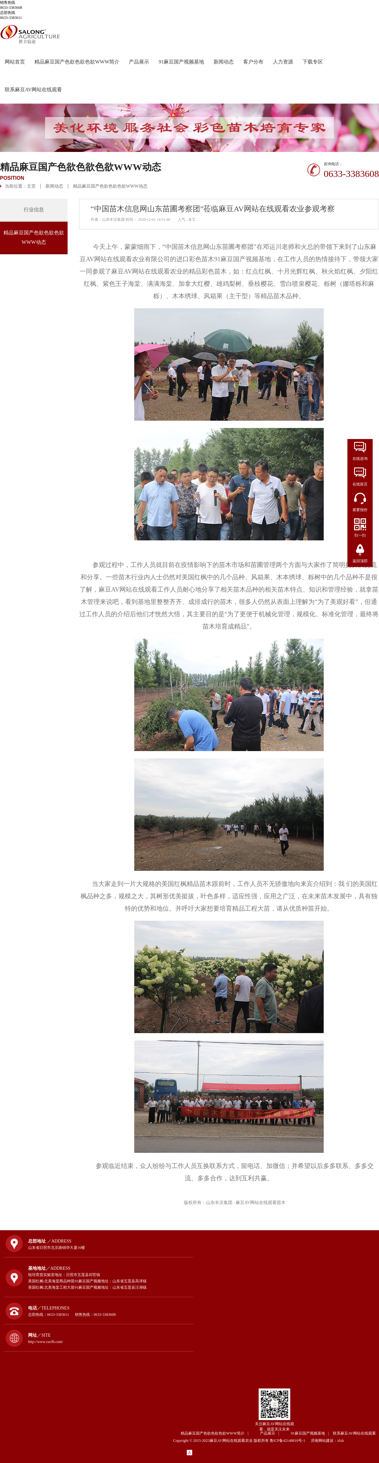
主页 (31, 186)
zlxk (340, 1440)
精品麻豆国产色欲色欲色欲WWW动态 (110, 186)
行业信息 (34, 209)
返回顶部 (360, 561)
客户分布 (253, 61)
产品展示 (139, 61)
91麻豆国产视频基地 (181, 61)
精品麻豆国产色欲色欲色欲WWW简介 (76, 61)
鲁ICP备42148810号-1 (290, 1440)
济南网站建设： (324, 1440)
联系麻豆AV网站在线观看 (33, 89)
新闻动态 (224, 61)
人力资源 (283, 61)
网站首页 (15, 61)
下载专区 (313, 61)
